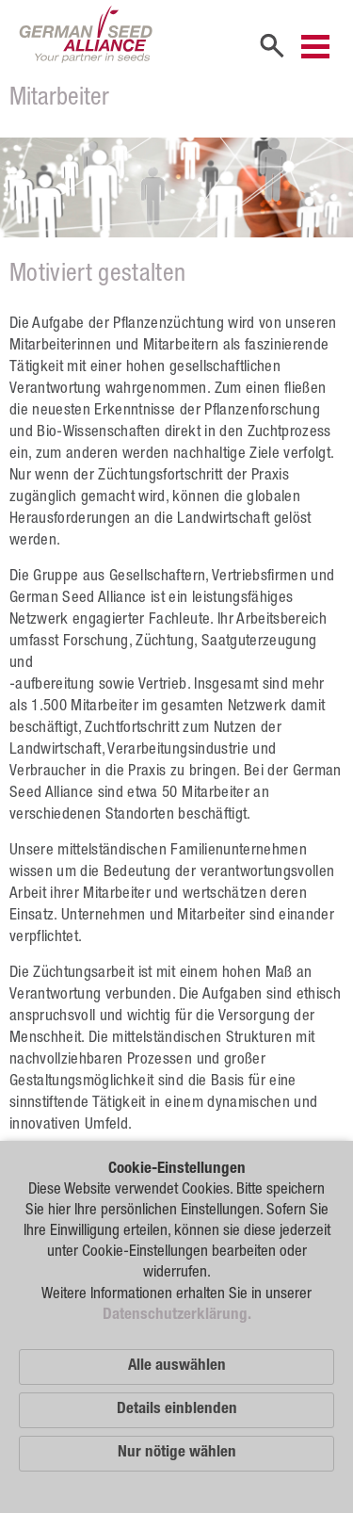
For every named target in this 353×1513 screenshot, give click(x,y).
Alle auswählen (177, 1366)
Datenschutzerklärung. (177, 1316)
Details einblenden (177, 1410)
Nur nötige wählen (177, 1453)
